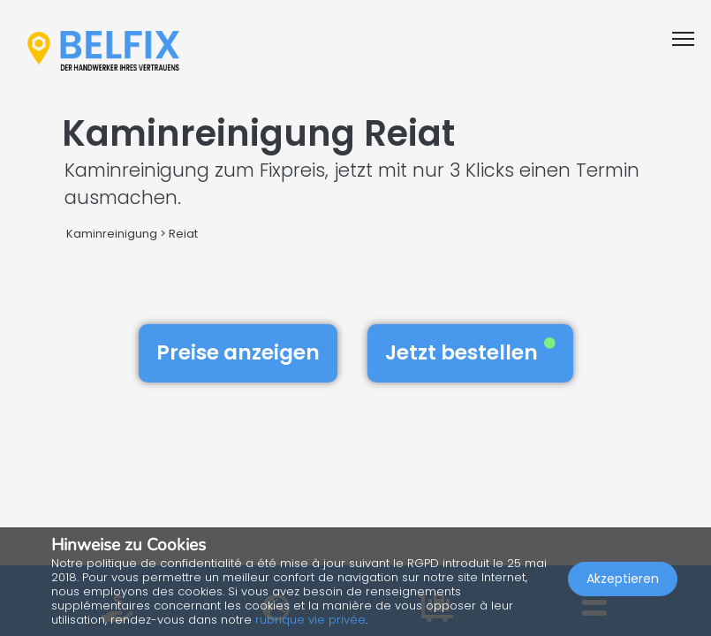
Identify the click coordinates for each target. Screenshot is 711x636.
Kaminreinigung (111, 233)
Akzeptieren (622, 579)
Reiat (183, 233)
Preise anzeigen (238, 352)
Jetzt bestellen (470, 352)
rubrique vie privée (310, 619)
